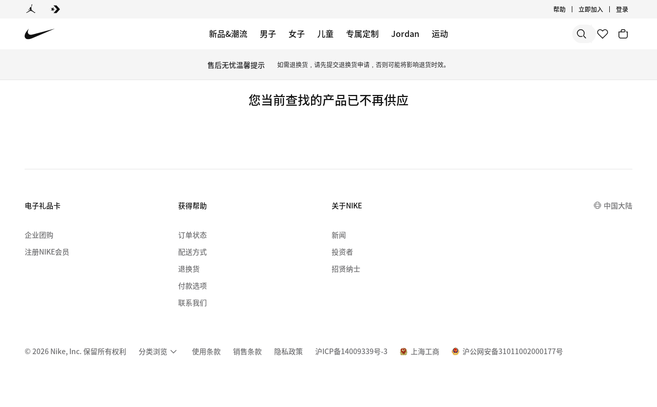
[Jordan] (31, 9)
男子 (268, 33)
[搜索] (508, 34)
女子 (296, 33)
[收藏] (602, 34)
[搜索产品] (549, 34)
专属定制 (362, 33)
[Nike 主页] (40, 34)
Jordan (405, 33)
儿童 (325, 33)
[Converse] (55, 9)
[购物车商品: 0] (623, 34)
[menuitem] (159, 351)
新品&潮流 (228, 33)
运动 (440, 33)
